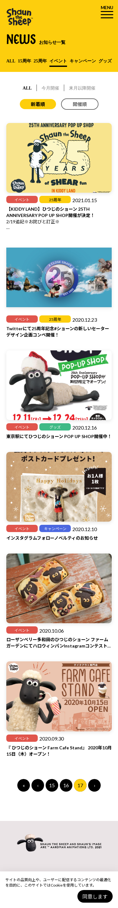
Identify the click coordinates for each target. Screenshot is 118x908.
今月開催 (50, 88)
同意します (95, 896)
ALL (10, 61)
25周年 (40, 61)
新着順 (38, 104)
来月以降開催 (82, 88)
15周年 (24, 61)
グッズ (105, 61)
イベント (58, 61)
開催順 (80, 104)
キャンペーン (83, 61)
